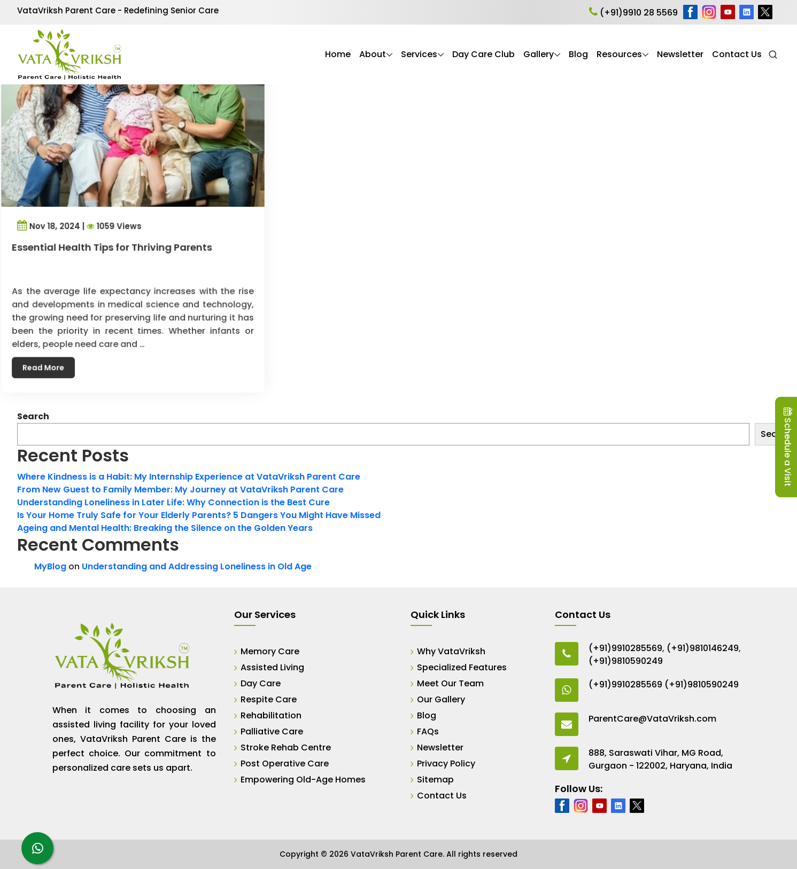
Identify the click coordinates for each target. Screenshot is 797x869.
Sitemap (435, 779)
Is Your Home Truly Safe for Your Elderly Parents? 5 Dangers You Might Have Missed (199, 515)
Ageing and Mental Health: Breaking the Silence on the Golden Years (165, 528)
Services (419, 54)
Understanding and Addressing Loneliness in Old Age (197, 566)
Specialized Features (462, 667)
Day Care (261, 683)
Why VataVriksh (451, 651)
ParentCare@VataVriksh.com (652, 719)
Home (338, 54)
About (372, 54)
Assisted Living (272, 667)
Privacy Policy (446, 763)
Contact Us (737, 54)
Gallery (538, 54)
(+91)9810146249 (703, 648)
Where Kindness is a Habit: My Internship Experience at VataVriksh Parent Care (188, 477)
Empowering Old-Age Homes (303, 779)
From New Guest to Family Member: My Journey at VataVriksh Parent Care (180, 489)
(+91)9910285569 (625, 648)
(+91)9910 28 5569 (633, 12)
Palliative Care (272, 731)
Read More (52, 352)
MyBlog (50, 566)
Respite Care (269, 699)
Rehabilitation (271, 715)
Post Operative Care (285, 763)
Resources (619, 54)
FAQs (428, 731)
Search (33, 416)
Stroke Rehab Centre (286, 747)
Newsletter (680, 54)
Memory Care (270, 651)
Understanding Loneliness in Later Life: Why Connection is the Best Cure (173, 502)
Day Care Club (483, 54)
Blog (578, 54)
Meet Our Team (450, 683)
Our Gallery (441, 699)
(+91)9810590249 (626, 661)
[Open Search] (773, 54)
